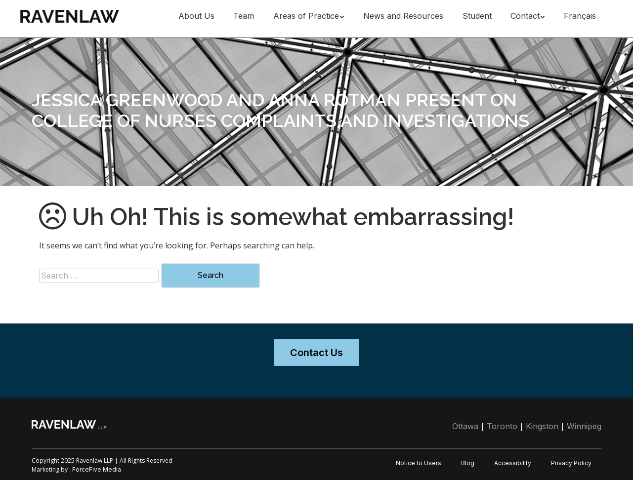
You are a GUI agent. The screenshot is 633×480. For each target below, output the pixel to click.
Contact (525, 16)
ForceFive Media (96, 469)
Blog (467, 463)
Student (477, 16)
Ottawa (465, 426)
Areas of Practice (306, 16)
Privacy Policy (571, 463)
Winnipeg (584, 426)
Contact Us (316, 353)
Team (243, 16)
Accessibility (512, 463)
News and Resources (403, 16)
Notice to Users (418, 463)
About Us (196, 16)
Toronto (502, 426)
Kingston (542, 426)
